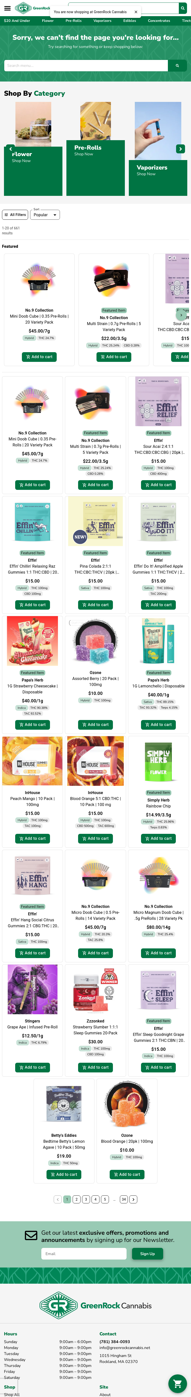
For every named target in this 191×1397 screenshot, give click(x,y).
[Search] (183, 8)
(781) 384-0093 (114, 1342)
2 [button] (76, 1199)
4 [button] (95, 1199)
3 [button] (86, 1199)
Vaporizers (152, 167)
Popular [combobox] (41, 214)
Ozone (95, 672)
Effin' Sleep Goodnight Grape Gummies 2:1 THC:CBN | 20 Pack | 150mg (158, 1040)
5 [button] (105, 1199)
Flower (22, 154)
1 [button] (67, 1199)
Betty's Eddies (64, 1135)
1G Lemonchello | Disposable (158, 686)
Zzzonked (95, 1021)
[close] (136, 12)
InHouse (32, 792)
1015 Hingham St (115, 1355)
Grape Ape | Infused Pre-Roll (32, 1027)
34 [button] (124, 1199)
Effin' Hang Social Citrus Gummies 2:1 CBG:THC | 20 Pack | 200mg (32, 926)
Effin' (158, 440)
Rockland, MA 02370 (118, 1361)
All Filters (15, 214)
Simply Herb (158, 800)
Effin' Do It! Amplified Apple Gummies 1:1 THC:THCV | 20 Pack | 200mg (158, 572)
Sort (37, 209)
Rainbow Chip (158, 806)
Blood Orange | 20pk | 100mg (127, 1141)
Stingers (32, 1021)
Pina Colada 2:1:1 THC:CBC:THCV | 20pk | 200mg (95, 572)
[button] (7, 8)
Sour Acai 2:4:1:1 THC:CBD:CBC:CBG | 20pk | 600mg (158, 452)
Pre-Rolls (87, 148)
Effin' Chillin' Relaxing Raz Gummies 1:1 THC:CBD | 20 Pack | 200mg (32, 572)
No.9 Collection (39, 310)
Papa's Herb (32, 680)
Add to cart (39, 357)
